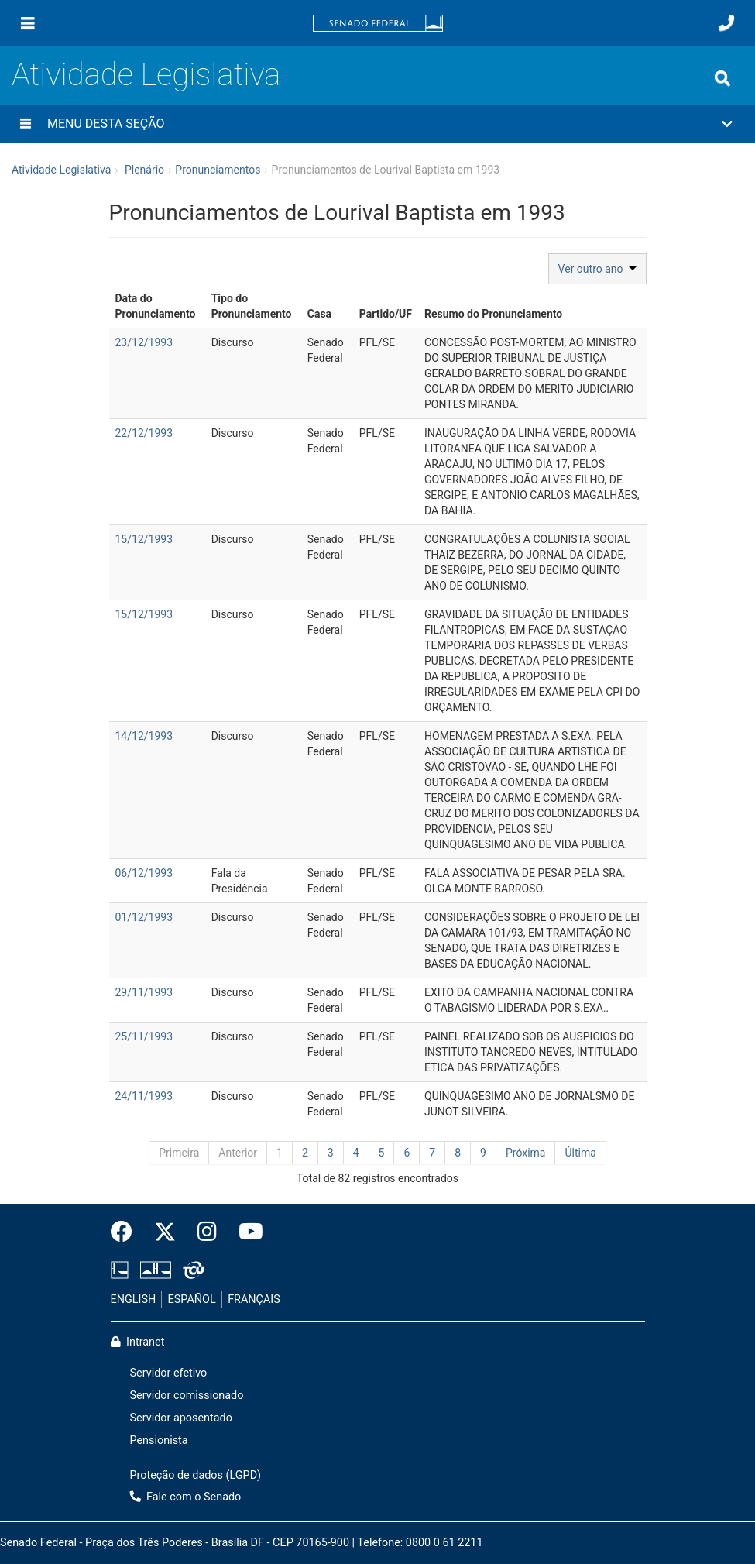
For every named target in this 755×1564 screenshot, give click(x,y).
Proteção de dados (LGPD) (196, 1475)
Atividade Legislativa (146, 75)
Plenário (144, 169)
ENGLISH (133, 1299)
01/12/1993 (144, 917)
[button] (377, 124)
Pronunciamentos (217, 169)
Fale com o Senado (186, 1497)
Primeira (179, 1152)
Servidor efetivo (169, 1373)
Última (580, 1152)
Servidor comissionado (187, 1395)
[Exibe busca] (722, 78)
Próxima (526, 1152)
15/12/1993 (144, 539)
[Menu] (28, 23)
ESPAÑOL (192, 1299)
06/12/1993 (144, 873)
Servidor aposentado (181, 1418)
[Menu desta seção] (25, 124)
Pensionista (159, 1440)
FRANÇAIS (254, 1299)
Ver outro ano (597, 269)
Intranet (138, 1342)
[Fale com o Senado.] (726, 23)
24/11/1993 (144, 1096)
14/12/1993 (144, 736)
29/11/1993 (144, 992)
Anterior (237, 1152)
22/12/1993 (144, 433)
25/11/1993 (144, 1036)
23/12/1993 (144, 342)
